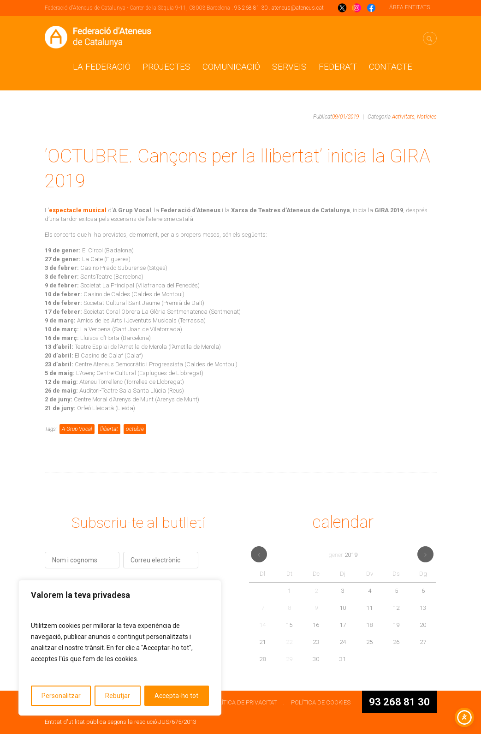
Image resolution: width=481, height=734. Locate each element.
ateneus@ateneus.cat (298, 8)
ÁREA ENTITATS (409, 7)
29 (289, 659)
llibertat (109, 429)
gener (342, 554)
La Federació (102, 66)
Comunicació (231, 66)
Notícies (427, 116)
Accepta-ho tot (176, 695)
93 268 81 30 (250, 8)
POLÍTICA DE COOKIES (320, 702)
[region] (119, 648)
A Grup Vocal (77, 429)
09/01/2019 (345, 116)
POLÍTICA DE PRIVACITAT (244, 702)
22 (289, 642)
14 (262, 624)
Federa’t (338, 66)
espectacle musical (78, 210)
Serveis (289, 66)
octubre (135, 429)
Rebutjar (117, 695)
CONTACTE (390, 66)
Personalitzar (61, 695)
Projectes (166, 66)
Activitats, (404, 116)
